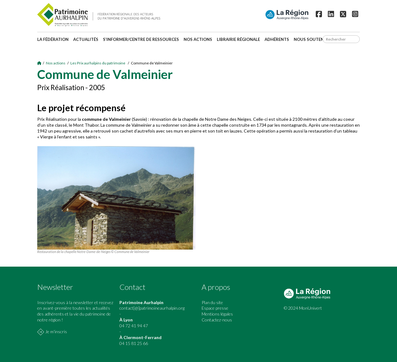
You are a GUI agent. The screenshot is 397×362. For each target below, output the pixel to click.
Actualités (85, 39)
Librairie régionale (238, 39)
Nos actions (198, 39)
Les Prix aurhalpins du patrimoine (98, 63)
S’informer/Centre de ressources (141, 39)
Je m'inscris (56, 331)
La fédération (53, 39)
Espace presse (215, 308)
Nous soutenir (311, 39)
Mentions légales (217, 313)
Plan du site (212, 302)
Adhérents (277, 39)
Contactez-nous (217, 319)
